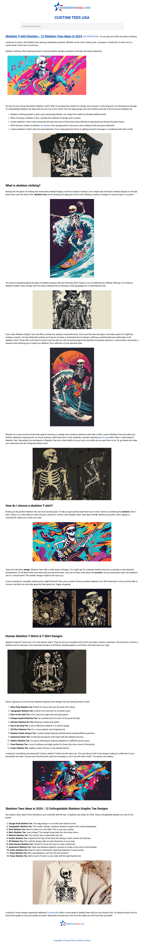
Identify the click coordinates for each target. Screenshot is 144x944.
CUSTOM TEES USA (72, 17)
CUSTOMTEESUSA (91, 36)
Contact (80, 940)
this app (105, 437)
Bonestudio (54, 912)
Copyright (58, 940)
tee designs (45, 125)
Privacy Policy (69, 940)
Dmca (87, 940)
